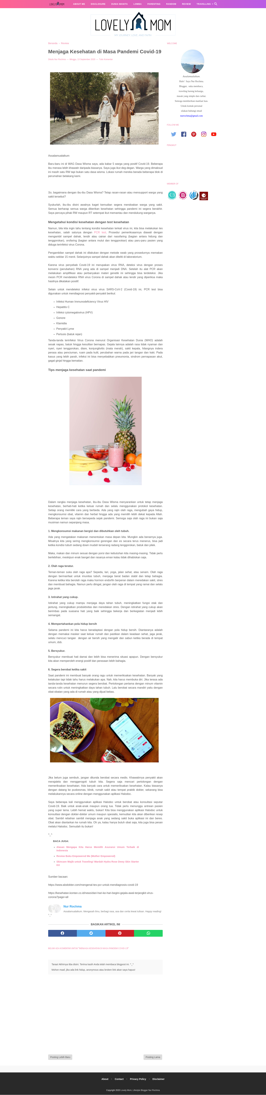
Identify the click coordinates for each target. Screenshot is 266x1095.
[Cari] (216, 5)
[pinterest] (120, 933)
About (104, 1079)
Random (171, 4)
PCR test (100, 232)
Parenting (153, 4)
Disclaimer (159, 1079)
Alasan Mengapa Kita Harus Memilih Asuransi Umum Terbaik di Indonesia (97, 849)
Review (186, 4)
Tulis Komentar (106, 59)
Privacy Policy (138, 1079)
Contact (119, 1079)
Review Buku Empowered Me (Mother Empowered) (85, 856)
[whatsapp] (148, 933)
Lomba (138, 4)
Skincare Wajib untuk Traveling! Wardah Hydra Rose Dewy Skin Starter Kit (97, 863)
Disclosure (98, 4)
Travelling (204, 4)
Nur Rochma (60, 59)
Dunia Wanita (119, 4)
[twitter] (91, 933)
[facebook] (62, 933)
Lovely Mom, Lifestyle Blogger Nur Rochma (140, 1090)
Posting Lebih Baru (60, 1057)
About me (79, 4)
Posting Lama (153, 1057)
